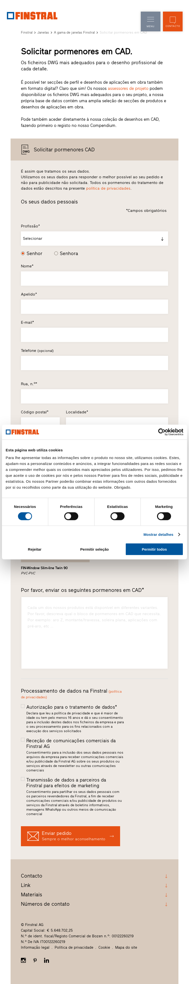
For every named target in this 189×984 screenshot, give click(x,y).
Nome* (27, 266)
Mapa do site (126, 947)
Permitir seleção (94, 549)
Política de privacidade (74, 947)
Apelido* (29, 294)
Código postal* (34, 412)
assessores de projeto (128, 88)
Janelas (43, 32)
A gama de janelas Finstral (74, 32)
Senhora (69, 253)
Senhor (34, 253)
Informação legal (35, 947)
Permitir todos (154, 549)
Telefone (37, 350)
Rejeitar (34, 549)
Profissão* (30, 226)
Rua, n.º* (29, 384)
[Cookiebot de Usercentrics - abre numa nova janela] (161, 432)
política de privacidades (108, 188)
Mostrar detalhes (158, 534)
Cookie (104, 947)
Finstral (26, 32)
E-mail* (27, 322)
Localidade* (77, 412)
